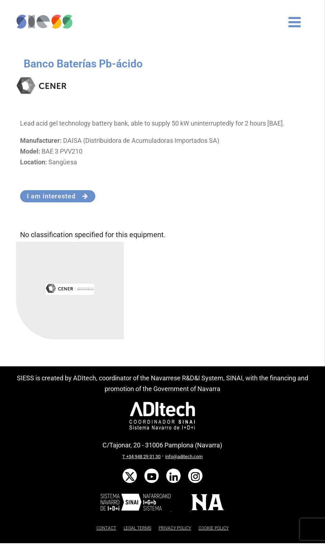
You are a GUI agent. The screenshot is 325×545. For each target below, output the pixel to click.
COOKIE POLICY (214, 528)
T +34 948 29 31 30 (141, 456)
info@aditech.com (183, 456)
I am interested (57, 196)
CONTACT (106, 528)
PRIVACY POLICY (175, 528)
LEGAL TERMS (137, 528)
